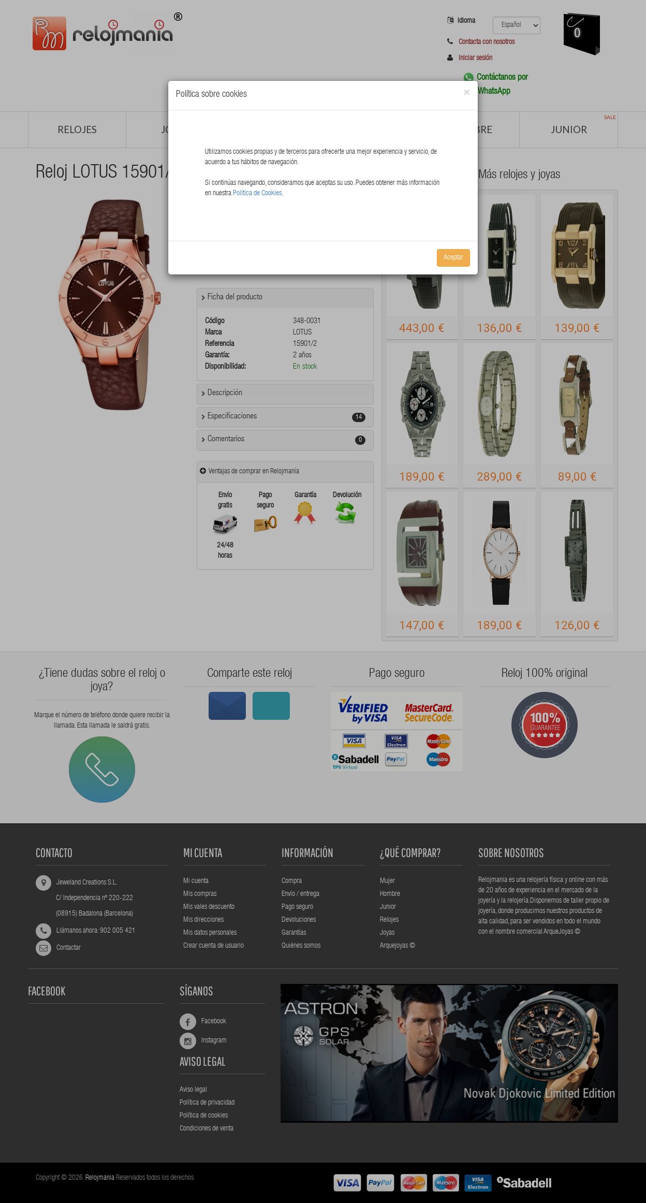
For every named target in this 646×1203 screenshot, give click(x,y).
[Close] (466, 93)
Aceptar (453, 258)
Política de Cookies (257, 193)
